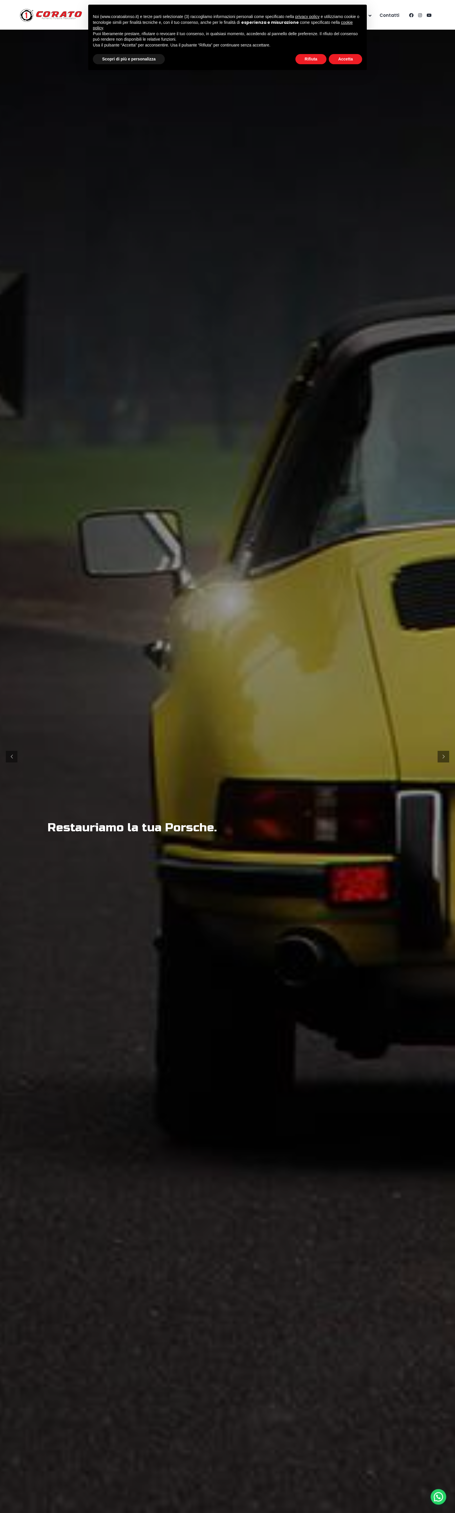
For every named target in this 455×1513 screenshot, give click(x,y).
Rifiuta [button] (311, 59)
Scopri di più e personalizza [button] (129, 59)
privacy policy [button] (307, 16)
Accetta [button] (345, 59)
